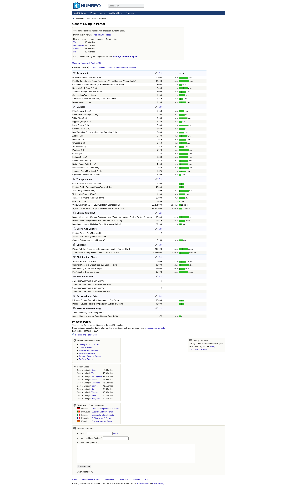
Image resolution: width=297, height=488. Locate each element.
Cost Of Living (80, 13)
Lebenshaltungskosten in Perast (105, 409)
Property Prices (97, 13)
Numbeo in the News (91, 479)
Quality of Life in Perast (89, 345)
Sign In (115, 434)
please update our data (155, 328)
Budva (76, 49)
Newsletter (110, 479)
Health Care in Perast (88, 350)
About (74, 479)
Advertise (123, 479)
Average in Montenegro (125, 56)
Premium (130, 13)
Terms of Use (142, 483)
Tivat (75, 42)
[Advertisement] (206, 32)
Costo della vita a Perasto (103, 415)
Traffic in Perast (86, 359)
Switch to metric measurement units (122, 67)
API (146, 479)
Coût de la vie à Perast (101, 418)
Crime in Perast (86, 347)
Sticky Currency (99, 67)
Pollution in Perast (87, 353)
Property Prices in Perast (90, 356)
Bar (74, 52)
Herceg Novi (78, 45)
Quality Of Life (115, 13)
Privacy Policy (158, 483)
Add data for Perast (102, 35)
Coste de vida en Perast (102, 421)
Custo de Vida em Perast (102, 412)
